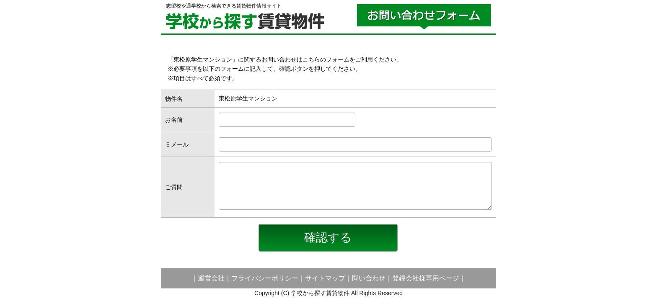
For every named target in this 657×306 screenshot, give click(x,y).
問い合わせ (368, 278)
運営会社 (211, 278)
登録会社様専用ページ (425, 278)
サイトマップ (325, 278)
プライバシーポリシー (264, 278)
